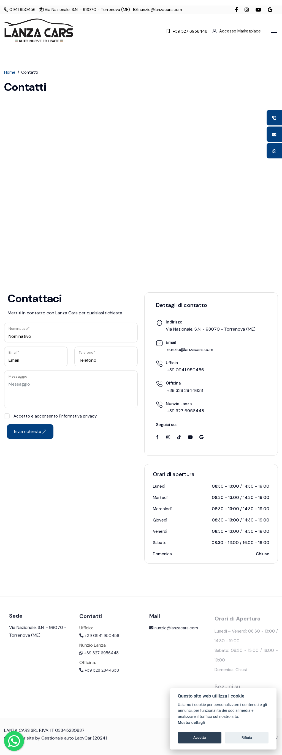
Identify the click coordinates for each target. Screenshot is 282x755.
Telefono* (87, 352)
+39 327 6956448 (187, 31)
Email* (14, 352)
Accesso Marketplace (236, 30)
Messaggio (18, 376)
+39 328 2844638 (99, 674)
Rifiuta (247, 737)
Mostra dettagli (191, 722)
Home (9, 73)
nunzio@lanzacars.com (157, 9)
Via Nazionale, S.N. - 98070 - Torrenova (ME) (84, 9)
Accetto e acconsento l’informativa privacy (50, 416)
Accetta (199, 737)
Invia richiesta (30, 431)
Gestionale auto (57, 741)
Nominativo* (19, 328)
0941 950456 (20, 9)
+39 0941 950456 (99, 639)
